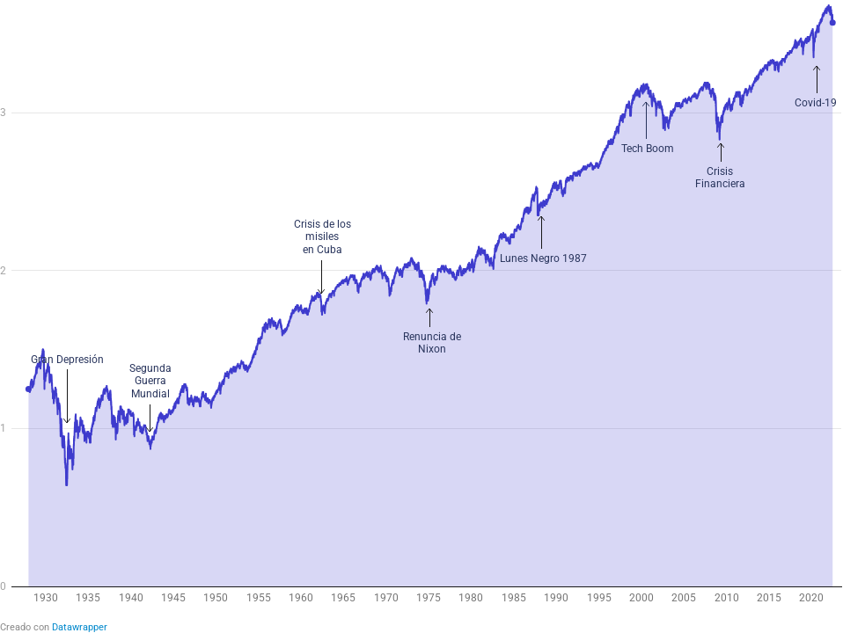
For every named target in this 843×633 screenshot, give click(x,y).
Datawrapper (79, 627)
